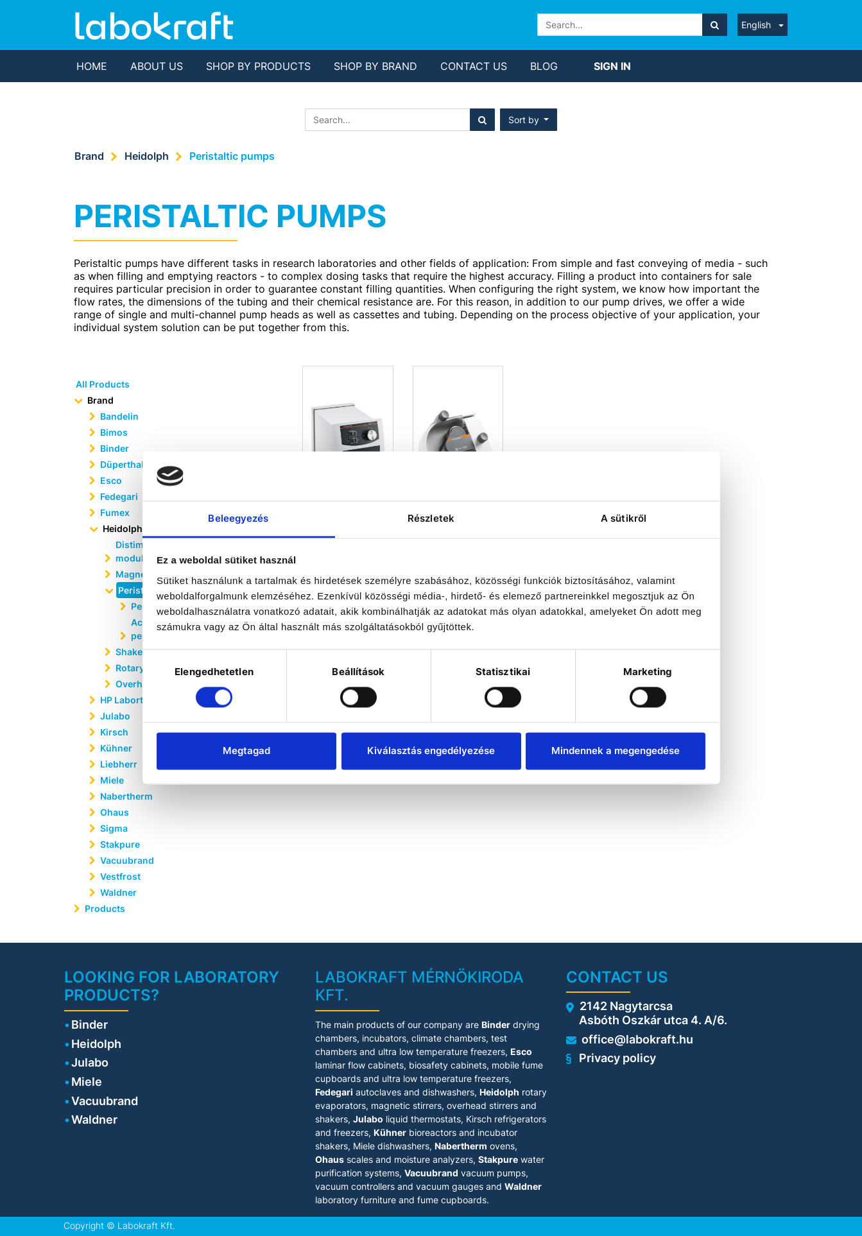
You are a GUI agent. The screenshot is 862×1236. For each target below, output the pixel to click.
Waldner (118, 892)
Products (105, 908)
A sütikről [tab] (623, 518)
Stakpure (120, 844)
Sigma (114, 828)
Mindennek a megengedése (615, 750)
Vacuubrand (127, 860)
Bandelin (119, 416)
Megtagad (246, 750)
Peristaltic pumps (232, 156)
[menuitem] (91, 66)
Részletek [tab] (431, 518)
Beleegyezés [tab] (238, 518)
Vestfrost (120, 876)
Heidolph (147, 156)
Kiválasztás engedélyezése (431, 750)
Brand (89, 156)
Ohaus (114, 812)
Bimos (114, 432)
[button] (529, 119)
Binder (114, 448)
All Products (103, 384)
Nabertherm (126, 796)
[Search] (714, 24)
